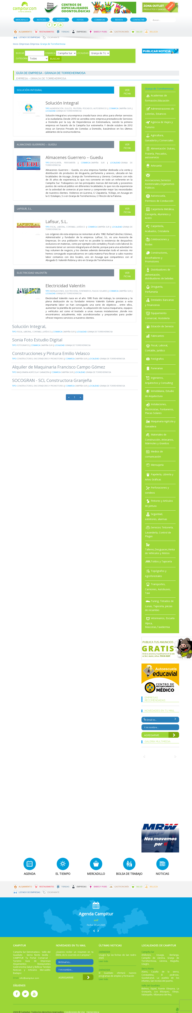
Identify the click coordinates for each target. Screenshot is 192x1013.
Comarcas (99, 19)
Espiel (153, 988)
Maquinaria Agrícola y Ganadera (33, 372)
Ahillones (146, 954)
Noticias (41, 19)
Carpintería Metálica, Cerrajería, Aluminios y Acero (159, 213)
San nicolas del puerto (161, 980)
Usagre (145, 963)
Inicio (15, 43)
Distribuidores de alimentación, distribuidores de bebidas (159, 274)
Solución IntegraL (29, 326)
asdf (96, 920)
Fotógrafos (23, 345)
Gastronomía (121, 31)
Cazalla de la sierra (164, 971)
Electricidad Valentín (32, 272)
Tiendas (65, 31)
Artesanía (153, 165)
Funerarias (154, 368)
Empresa (34, 43)
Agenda (61, 19)
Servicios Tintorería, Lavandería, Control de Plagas (159, 532)
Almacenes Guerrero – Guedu (37, 144)
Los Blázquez (161, 991)
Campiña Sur (125, 108)
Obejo (175, 991)
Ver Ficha (127, 91)
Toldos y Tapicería (158, 561)
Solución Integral (29, 90)
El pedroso (170, 974)
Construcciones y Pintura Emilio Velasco (51, 353)
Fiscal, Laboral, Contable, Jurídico (67, 227)
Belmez (145, 988)
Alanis (144, 971)
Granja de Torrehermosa (68, 111)
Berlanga (174, 954)
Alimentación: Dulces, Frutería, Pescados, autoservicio (78, 108)
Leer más (103, 961)
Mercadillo (22, 19)
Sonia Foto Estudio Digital (37, 340)
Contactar (138, 19)
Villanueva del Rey (162, 994)
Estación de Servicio (159, 326)
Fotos (80, 19)
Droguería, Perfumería (62, 162)
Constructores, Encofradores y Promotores (40, 358)
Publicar (21, 24)
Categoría (22, 58)
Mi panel (38, 24)
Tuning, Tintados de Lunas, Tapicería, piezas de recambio (159, 605)
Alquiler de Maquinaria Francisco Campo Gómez (58, 367)
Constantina (147, 974)
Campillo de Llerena (153, 957)
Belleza (154, 31)
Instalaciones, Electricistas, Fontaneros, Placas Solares (78, 291)
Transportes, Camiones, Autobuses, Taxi (158, 588)
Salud (139, 31)
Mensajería (154, 464)
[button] (94, 930)
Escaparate (53, 37)
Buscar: (20, 53)
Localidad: (83, 53)
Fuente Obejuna (166, 988)
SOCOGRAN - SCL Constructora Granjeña (52, 380)
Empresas (81, 31)
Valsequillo (146, 994)
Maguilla (174, 960)
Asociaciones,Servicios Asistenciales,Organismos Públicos (159, 181)
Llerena (163, 960)
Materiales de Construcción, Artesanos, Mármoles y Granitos (159, 439)
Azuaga (160, 954)
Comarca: (50, 53)
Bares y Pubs (100, 31)
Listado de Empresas (29, 37)
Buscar (173, 20)
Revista (119, 19)
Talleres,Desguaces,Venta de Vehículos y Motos (160, 549)
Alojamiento (25, 31)
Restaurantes (46, 31)
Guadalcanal (147, 977)
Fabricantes (154, 335)
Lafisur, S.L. (24, 208)
